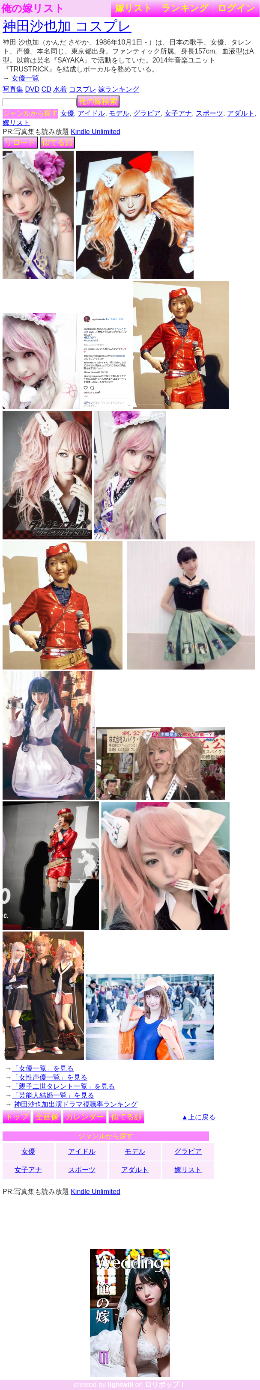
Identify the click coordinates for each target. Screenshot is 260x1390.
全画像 (47, 1117)
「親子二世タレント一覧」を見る (63, 1086)
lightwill (120, 1384)
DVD (32, 89)
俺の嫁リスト (33, 8)
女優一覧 (25, 78)
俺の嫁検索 (98, 101)
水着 (60, 89)
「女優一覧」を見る (43, 1068)
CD (46, 89)
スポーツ (209, 113)
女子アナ (178, 113)
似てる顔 (57, 142)
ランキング (185, 8)
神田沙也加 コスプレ (67, 26)
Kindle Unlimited (95, 131)
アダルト (240, 113)
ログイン (236, 8)
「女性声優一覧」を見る (49, 1077)
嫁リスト (133, 8)
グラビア (147, 113)
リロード (20, 142)
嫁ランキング (118, 89)
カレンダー (85, 1117)
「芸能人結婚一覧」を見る (53, 1095)
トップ (16, 1117)
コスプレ (82, 89)
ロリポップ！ (165, 1384)
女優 (67, 113)
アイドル (91, 113)
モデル (119, 113)
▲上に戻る (198, 1117)
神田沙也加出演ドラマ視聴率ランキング (75, 1104)
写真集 (13, 89)
